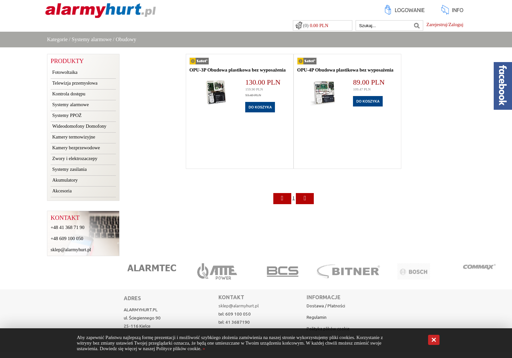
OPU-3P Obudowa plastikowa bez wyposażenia (237, 70)
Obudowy (126, 39)
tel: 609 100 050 (234, 314)
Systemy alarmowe (92, 39)
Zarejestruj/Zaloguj (444, 24)
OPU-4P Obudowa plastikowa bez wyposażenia (345, 70)
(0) (315, 25)
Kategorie (57, 39)
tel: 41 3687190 (234, 322)
